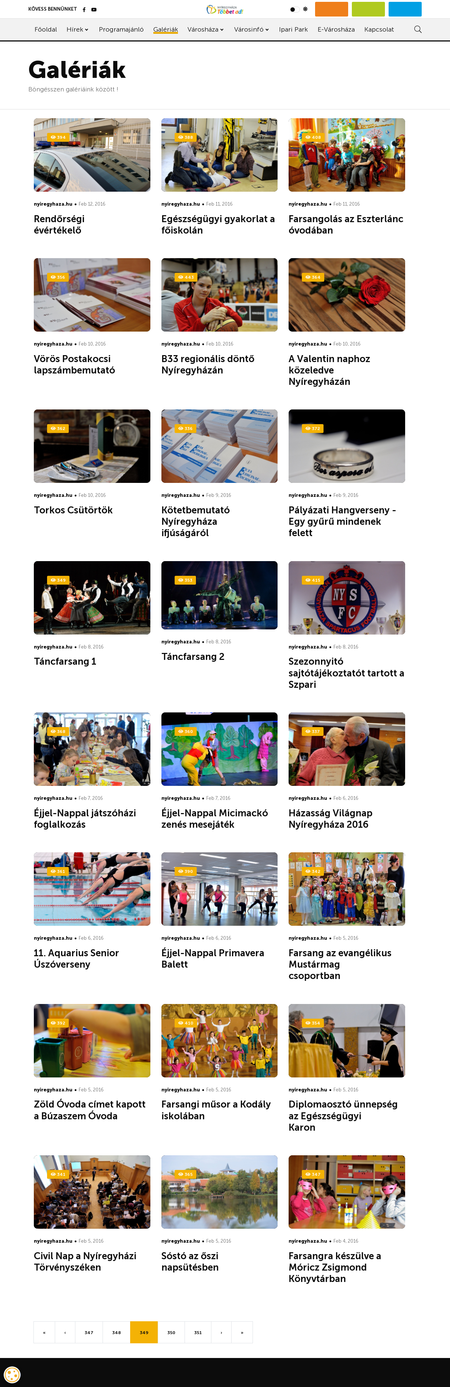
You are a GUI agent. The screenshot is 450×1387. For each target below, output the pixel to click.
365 (185, 1174)
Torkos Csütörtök (84, 510)
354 (313, 1023)
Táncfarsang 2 (204, 656)
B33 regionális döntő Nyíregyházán (207, 364)
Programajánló (121, 29)
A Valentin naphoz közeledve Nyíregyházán (330, 370)
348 (116, 1332)
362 (58, 428)
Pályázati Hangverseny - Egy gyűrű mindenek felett (342, 522)
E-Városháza (336, 29)
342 (313, 871)
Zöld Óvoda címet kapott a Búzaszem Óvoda (90, 1110)
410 (185, 1023)
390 (185, 871)
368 (58, 731)
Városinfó (249, 29)
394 (58, 137)
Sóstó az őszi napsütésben (201, 1261)
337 (313, 731)
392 (58, 1023)
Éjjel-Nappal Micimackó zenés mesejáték (214, 819)
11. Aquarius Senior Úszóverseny (76, 958)
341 (58, 1174)
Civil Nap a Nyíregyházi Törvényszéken (85, 1261)
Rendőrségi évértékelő (68, 224)
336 (185, 428)
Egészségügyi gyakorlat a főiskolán (218, 224)
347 (313, 1174)
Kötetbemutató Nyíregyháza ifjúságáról (196, 522)
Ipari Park (293, 29)
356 (58, 277)
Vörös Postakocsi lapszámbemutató (85, 364)
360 (185, 731)
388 (185, 137)
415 (313, 580)
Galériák (165, 29)
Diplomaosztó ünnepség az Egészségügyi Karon (343, 1116)
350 (171, 1332)
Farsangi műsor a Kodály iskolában (216, 1110)
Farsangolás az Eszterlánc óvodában (346, 224)
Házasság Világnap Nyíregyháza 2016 (339, 819)
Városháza (203, 29)
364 (313, 277)
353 (185, 580)
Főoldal (46, 29)
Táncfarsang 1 (76, 661)
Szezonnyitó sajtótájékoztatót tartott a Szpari (346, 673)
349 (58, 580)
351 (198, 1332)
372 (313, 428)
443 (186, 277)
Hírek (75, 29)
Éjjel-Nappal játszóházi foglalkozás (85, 819)
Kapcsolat (379, 29)
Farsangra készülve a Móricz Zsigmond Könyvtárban (335, 1267)
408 (313, 137)
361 (58, 871)
